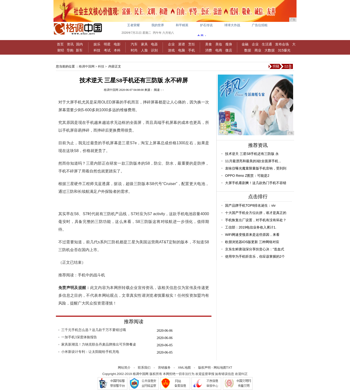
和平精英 (182, 25)
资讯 (70, 44)
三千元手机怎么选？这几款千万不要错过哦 (93, 330)
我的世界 (157, 25)
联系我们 (144, 367)
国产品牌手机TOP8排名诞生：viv (250, 205)
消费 (208, 50)
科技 (97, 50)
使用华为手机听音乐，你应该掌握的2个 (255, 256)
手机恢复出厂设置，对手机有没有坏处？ (255, 220)
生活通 (267, 44)
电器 (154, 44)
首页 (60, 44)
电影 (117, 44)
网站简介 (124, 367)
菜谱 (181, 44)
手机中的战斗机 (91, 275)
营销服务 (164, 367)
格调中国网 (87, 66)
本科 (117, 50)
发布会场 (282, 44)
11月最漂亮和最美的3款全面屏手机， (253, 161)
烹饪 (191, 44)
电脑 (181, 50)
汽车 (134, 44)
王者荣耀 (133, 25)
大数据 (269, 50)
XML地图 (184, 367)
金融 (245, 44)
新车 (79, 50)
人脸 (144, 50)
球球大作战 (232, 25)
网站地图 (220, 367)
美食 (208, 44)
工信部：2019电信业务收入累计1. (250, 227)
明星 (107, 44)
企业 (171, 44)
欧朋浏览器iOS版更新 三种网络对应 (252, 242)
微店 (228, 50)
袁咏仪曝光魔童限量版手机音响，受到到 (255, 168)
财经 (60, 50)
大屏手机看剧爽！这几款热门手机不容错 (255, 183)
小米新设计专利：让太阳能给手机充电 (90, 352)
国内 (79, 44)
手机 (191, 50)
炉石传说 (206, 25)
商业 (257, 50)
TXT (229, 367)
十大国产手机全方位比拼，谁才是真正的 (255, 213)
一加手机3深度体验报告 (79, 337)
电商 (218, 50)
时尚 (134, 50)
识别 (154, 50)
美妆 (218, 44)
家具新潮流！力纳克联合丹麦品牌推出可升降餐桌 (98, 344)
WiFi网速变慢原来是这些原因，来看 (252, 235)
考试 (107, 50)
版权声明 (204, 367)
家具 (144, 44)
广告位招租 (260, 25)
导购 (70, 50)
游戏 (171, 50)
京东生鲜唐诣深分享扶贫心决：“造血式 (254, 249)
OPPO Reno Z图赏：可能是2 (247, 176)
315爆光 (284, 50)
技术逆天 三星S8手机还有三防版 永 (252, 154)
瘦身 (228, 44)
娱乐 (97, 44)
